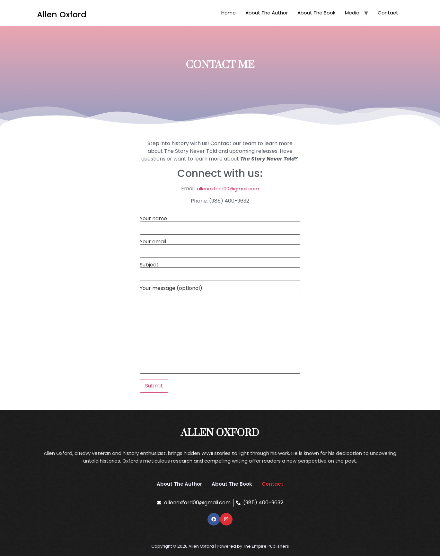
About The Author (266, 12)
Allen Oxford (61, 14)
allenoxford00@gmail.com (228, 188)
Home (228, 12)
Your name (220, 223)
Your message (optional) (220, 330)
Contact (388, 12)
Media (352, 12)
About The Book (316, 12)
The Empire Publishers (266, 546)
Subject (220, 270)
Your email (220, 247)
